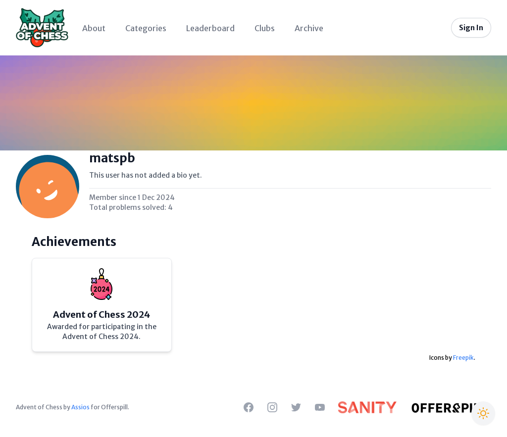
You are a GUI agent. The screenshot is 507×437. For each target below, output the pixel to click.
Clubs (264, 28)
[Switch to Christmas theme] (483, 413)
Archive (309, 28)
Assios (80, 407)
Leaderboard (210, 28)
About (93, 28)
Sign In (471, 27)
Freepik (463, 357)
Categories (145, 28)
